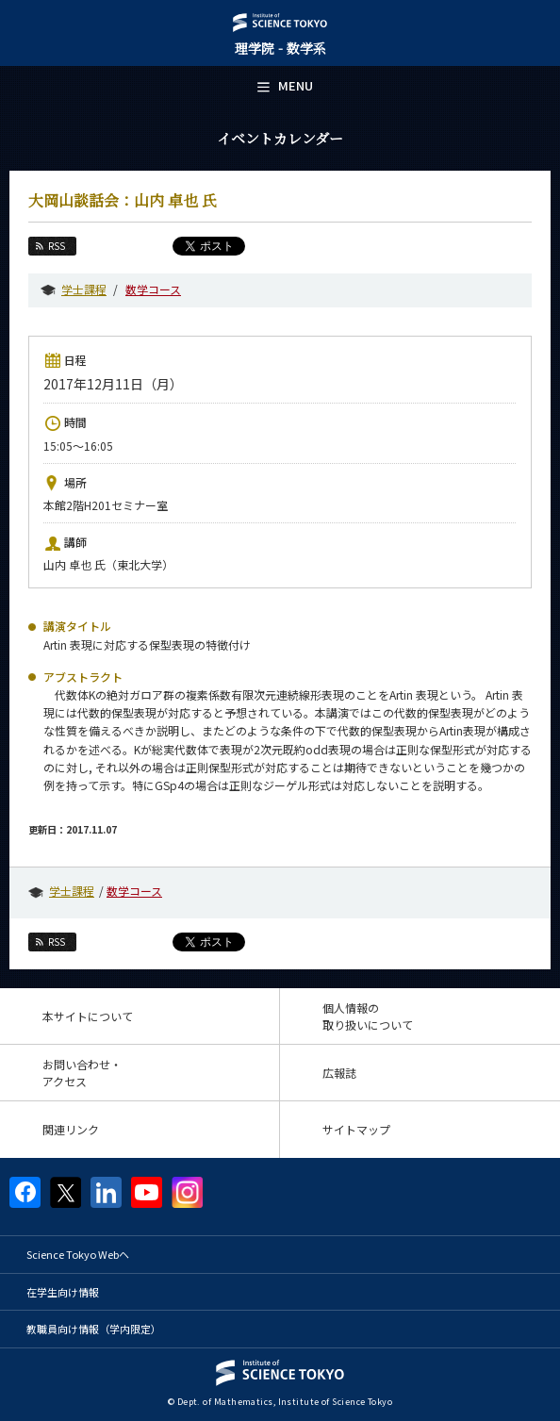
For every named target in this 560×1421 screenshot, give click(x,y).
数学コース (153, 289)
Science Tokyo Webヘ (77, 1254)
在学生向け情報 (62, 1291)
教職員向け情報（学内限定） (93, 1328)
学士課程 (84, 289)
